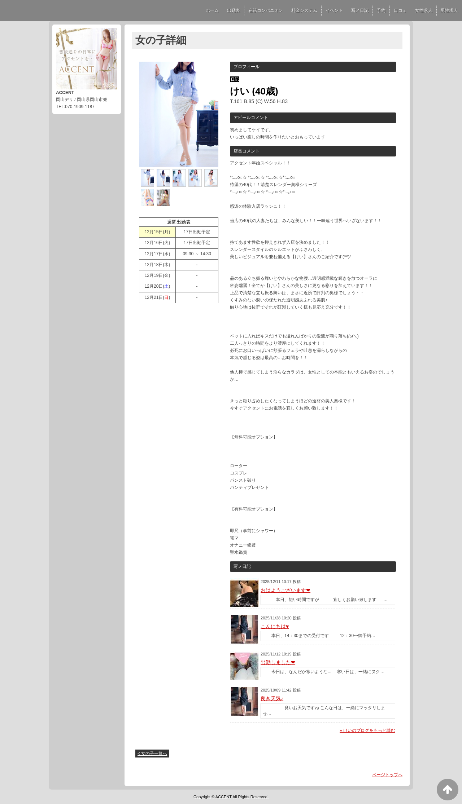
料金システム (304, 10)
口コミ (400, 10)
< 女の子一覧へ (152, 753)
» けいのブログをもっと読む (367, 730)
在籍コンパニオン (265, 10)
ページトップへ (387, 774)
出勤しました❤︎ (278, 662)
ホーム (212, 10)
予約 (381, 10)
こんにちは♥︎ (275, 626)
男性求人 (449, 10)
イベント (334, 10)
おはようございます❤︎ (285, 590)
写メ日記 (360, 10)
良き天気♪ (272, 698)
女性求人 (423, 10)
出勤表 (233, 10)
